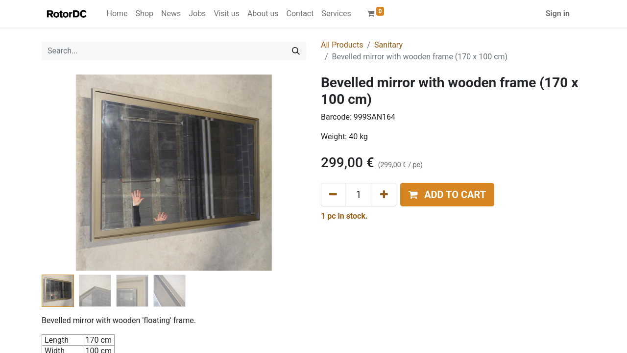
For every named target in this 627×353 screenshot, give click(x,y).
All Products (342, 45)
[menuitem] (117, 14)
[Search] (296, 51)
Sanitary (388, 45)
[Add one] (384, 194)
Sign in (558, 13)
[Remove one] (333, 194)
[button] (447, 194)
